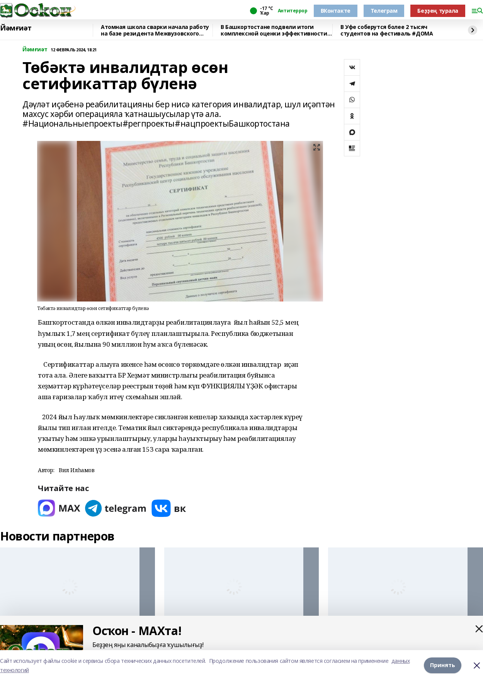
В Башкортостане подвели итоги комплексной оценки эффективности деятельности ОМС (274, 30)
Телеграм (384, 10)
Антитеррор (293, 10)
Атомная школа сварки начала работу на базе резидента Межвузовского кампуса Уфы (155, 30)
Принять (442, 665)
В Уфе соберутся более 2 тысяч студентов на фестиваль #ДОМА (386, 30)
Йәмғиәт (16, 28)
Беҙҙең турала (437, 10)
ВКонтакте (335, 10)
